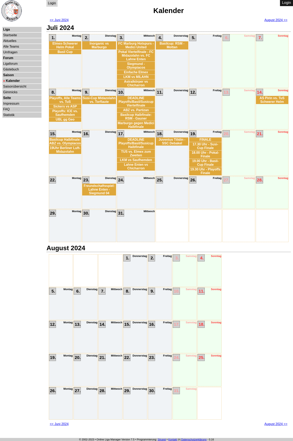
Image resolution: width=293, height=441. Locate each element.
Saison (8, 75)
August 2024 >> (276, 20)
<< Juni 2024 (59, 20)
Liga (6, 29)
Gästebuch (11, 69)
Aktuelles (9, 41)
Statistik (9, 115)
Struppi (162, 439)
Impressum (11, 103)
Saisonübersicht (14, 86)
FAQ (6, 109)
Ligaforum (10, 63)
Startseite (10, 35)
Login (52, 3)
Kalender (13, 80)
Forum (8, 58)
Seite (7, 98)
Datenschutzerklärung (194, 439)
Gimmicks (10, 92)
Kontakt (172, 439)
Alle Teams (11, 46)
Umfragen (10, 52)
